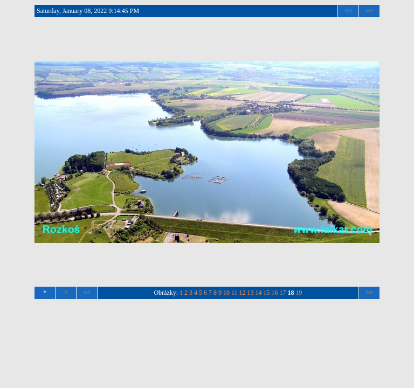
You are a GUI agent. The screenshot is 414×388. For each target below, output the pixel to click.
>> (369, 11)
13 (250, 292)
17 (283, 292)
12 (242, 292)
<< (348, 11)
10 (226, 292)
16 (275, 292)
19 (299, 292)
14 (259, 292)
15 (267, 292)
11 (234, 292)
